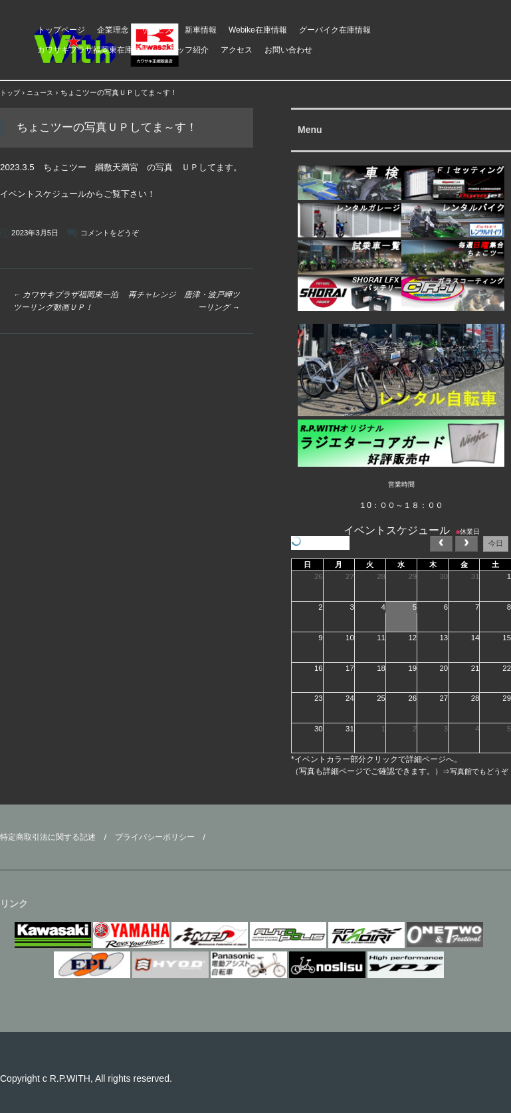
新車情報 (201, 30)
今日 (495, 543)
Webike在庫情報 (258, 30)
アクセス (237, 50)
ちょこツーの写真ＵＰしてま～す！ (107, 127)
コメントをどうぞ (109, 233)
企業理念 (113, 30)
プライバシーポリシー (155, 837)
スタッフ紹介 (185, 50)
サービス (157, 30)
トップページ (61, 30)
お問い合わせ (288, 50)
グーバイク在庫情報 (335, 30)
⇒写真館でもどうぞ (475, 771)
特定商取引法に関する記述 (48, 837)
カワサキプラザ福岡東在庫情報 (93, 50)
